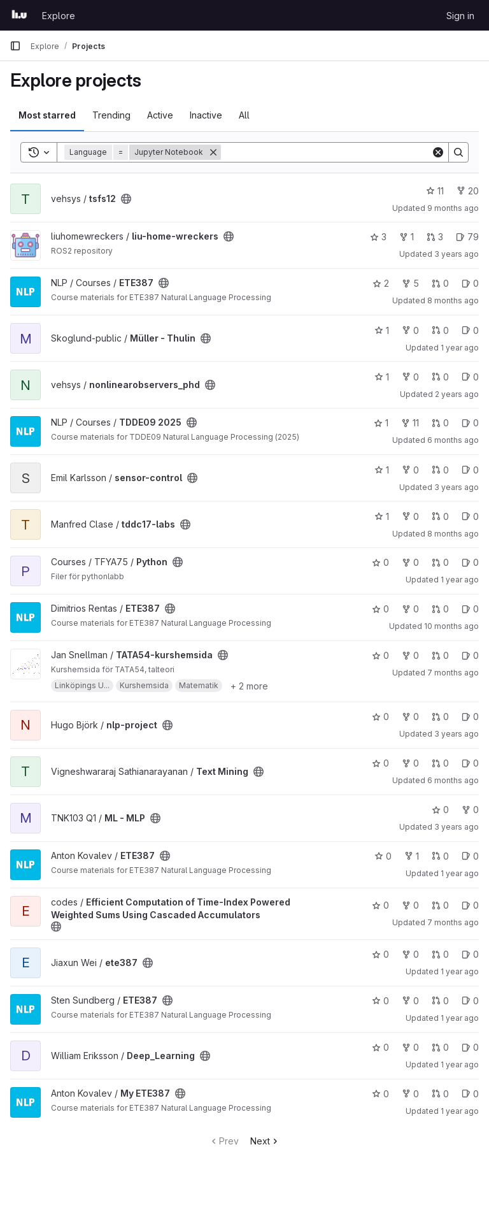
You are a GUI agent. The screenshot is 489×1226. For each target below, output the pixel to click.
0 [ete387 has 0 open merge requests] (440, 954)
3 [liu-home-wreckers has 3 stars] (378, 236)
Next (265, 1141)
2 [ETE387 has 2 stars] (380, 283)
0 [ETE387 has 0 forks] (410, 608)
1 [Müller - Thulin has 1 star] (381, 330)
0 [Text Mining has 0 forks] (410, 763)
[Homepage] (19, 15)
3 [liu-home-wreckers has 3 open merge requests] (435, 236)
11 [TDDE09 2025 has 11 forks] (410, 422)
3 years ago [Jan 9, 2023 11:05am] (456, 827)
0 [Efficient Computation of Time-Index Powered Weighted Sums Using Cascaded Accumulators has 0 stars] (380, 905)
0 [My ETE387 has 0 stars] (380, 1093)
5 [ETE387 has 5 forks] (410, 283)
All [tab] (244, 115)
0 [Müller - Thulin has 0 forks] (410, 330)
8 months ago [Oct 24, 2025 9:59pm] (453, 300)
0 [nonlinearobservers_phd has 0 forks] (410, 376)
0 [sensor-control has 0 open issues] (470, 470)
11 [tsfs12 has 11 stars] (435, 190)
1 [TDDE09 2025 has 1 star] (381, 422)
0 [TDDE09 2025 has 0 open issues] (470, 422)
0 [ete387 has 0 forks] (410, 954)
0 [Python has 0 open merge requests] (440, 562)
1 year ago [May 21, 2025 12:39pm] (460, 1064)
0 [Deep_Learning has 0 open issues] (470, 1047)
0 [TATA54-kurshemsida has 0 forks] (410, 655)
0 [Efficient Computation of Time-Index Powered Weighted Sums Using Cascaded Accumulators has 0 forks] (410, 905)
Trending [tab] (111, 115)
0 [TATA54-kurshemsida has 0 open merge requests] (440, 655)
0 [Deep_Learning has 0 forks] (410, 1047)
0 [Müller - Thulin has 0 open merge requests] (440, 330)
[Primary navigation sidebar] (15, 46)
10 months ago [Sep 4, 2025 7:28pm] (451, 626)
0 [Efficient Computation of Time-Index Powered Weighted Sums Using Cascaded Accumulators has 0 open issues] (470, 905)
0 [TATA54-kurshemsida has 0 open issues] (470, 655)
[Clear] (438, 152)
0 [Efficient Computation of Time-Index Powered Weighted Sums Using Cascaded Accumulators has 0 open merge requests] (440, 905)
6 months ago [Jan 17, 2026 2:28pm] (453, 780)
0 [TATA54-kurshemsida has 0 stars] (380, 655)
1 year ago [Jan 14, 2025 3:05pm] (460, 579)
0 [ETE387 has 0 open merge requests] (440, 283)
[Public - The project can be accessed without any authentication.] (126, 199)
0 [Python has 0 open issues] (470, 562)
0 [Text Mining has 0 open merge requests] (440, 763)
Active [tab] (160, 115)
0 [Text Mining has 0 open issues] (470, 763)
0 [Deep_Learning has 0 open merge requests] (440, 1047)
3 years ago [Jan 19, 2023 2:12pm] (456, 487)
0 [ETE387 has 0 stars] (380, 608)
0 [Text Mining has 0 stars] (380, 763)
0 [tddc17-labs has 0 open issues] (470, 516)
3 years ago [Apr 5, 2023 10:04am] (456, 734)
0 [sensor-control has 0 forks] (410, 470)
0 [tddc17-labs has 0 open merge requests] (440, 516)
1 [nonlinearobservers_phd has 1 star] (381, 376)
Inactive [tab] (206, 115)
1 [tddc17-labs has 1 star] (381, 516)
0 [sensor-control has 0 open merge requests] (440, 470)
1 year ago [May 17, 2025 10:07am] (460, 873)
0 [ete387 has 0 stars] (380, 954)
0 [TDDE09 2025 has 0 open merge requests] (440, 422)
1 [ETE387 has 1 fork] (411, 856)
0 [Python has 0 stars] (380, 562)
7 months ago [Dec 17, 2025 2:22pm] (453, 922)
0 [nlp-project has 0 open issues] (470, 716)
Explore (58, 15)
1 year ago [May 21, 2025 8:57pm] (460, 971)
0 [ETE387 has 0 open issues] (470, 283)
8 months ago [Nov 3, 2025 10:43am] (453, 533)
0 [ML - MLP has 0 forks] (470, 809)
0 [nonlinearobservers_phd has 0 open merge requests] (440, 376)
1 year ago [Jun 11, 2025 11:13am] (460, 347)
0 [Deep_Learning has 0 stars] (380, 1047)
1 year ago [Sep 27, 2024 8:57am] (460, 1018)
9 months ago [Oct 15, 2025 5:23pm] (453, 208)
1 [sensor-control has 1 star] (381, 470)
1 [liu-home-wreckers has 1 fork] (406, 236)
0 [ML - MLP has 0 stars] (440, 809)
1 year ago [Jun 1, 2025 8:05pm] (460, 1111)
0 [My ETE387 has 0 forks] (410, 1093)
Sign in (460, 15)
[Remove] (213, 152)
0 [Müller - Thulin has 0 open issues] (470, 330)
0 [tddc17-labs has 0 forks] (410, 516)
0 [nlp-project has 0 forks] (410, 716)
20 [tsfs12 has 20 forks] (468, 190)
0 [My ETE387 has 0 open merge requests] (440, 1093)
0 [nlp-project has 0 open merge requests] (440, 716)
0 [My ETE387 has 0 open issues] (470, 1093)
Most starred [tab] (47, 115)
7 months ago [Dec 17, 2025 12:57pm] (453, 672)
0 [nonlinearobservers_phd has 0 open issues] (470, 376)
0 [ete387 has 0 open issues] (470, 954)
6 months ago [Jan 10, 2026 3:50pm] (453, 440)
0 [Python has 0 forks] (410, 562)
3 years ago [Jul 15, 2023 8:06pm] (456, 254)
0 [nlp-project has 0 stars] (380, 716)
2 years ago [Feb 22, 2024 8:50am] (457, 394)
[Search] (326, 152)
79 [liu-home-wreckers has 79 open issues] (467, 236)
